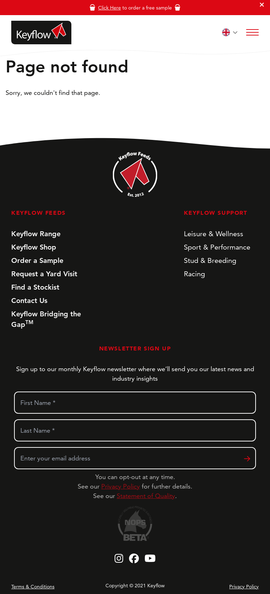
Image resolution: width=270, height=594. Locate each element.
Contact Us (29, 300)
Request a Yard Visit (44, 274)
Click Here (109, 8)
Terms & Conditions (32, 586)
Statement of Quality (146, 496)
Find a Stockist (35, 287)
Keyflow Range (35, 234)
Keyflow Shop (33, 247)
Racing (194, 274)
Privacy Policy (120, 486)
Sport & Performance (217, 247)
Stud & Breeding (210, 260)
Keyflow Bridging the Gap (46, 319)
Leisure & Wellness (213, 234)
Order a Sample (37, 260)
